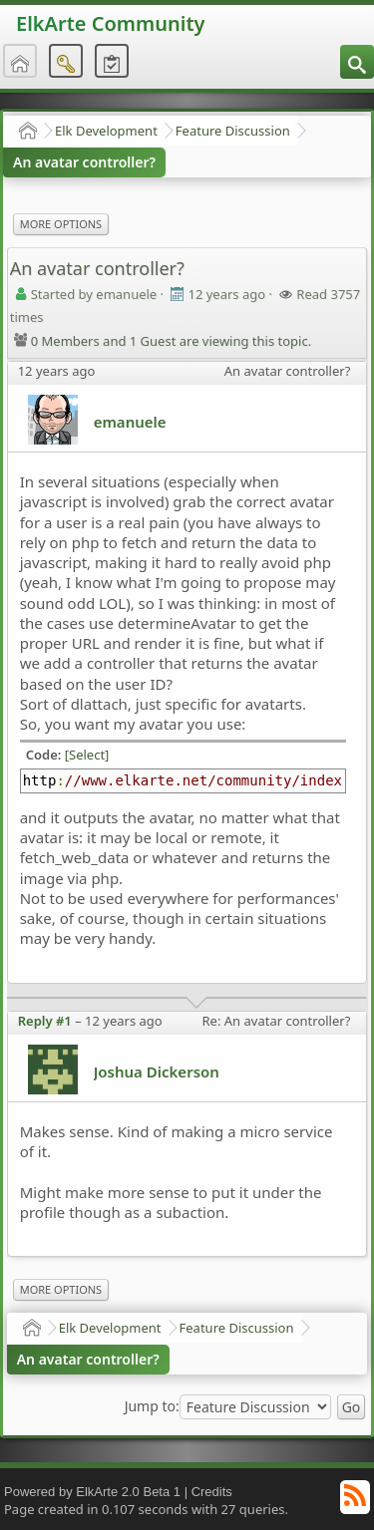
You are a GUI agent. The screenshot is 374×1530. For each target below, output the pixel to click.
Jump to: (152, 1406)
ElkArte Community (110, 23)
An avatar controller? (84, 162)
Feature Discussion (233, 131)
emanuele (130, 422)
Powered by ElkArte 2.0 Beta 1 (92, 1491)
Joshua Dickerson (156, 1071)
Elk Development (106, 131)
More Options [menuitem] (61, 223)
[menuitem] (357, 62)
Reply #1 (45, 1021)
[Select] (87, 755)
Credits (211, 1491)
